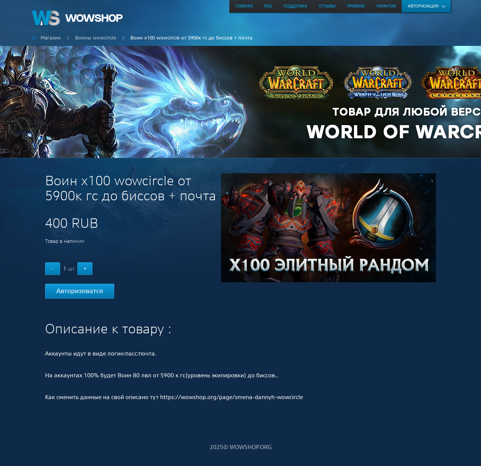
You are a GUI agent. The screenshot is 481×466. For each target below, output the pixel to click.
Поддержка (295, 6)
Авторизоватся (79, 291)
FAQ (268, 6)
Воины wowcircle (95, 38)
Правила (356, 6)
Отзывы (327, 6)
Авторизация (423, 6)
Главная (244, 6)
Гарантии (386, 6)
